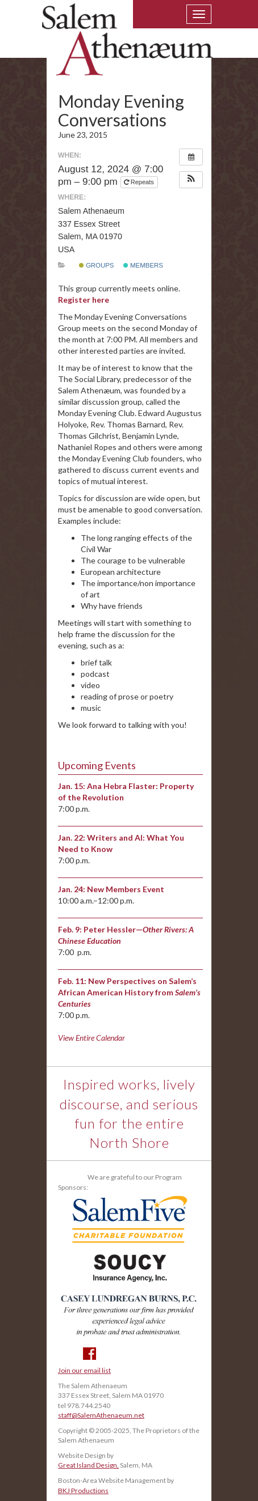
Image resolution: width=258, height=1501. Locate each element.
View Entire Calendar (91, 1037)
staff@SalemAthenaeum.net (101, 1415)
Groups (96, 265)
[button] (191, 180)
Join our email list (84, 1370)
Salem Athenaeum (127, 46)
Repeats (140, 182)
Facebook (89, 1353)
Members (143, 265)
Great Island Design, (88, 1465)
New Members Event (125, 889)
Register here (83, 299)
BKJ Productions (83, 1490)
